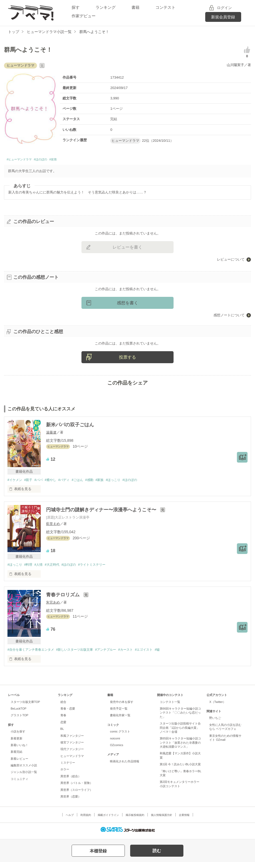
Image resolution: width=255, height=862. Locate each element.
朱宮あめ (53, 604)
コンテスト (165, 7)
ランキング (106, 7)
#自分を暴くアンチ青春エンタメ (32, 652)
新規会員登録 (223, 17)
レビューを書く (127, 248)
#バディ (70, 481)
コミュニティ (19, 781)
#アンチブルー (114, 652)
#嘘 (171, 652)
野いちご (215, 720)
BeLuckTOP (18, 711)
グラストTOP (19, 717)
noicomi (115, 740)
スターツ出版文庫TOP (25, 704)
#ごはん (85, 481)
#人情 (41, 567)
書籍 (135, 7)
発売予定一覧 (118, 711)
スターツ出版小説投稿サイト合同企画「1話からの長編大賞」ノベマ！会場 (180, 730)
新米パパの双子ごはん (70, 426)
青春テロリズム (63, 597)
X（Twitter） (217, 704)
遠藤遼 (51, 434)
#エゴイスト (156, 652)
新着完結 (16, 754)
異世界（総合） (70, 778)
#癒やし (55, 481)
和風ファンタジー (72, 738)
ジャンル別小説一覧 (24, 774)
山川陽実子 (235, 65)
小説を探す (18, 734)
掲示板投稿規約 (135, 817)
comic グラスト (120, 734)
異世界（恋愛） (70, 799)
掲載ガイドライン (108, 817)
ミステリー (67, 765)
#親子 (30, 481)
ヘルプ (70, 817)
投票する (127, 359)
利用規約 (85, 817)
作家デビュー (84, 16)
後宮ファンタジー (72, 745)
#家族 (109, 481)
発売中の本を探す (121, 704)
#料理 (30, 567)
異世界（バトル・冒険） (76, 785)
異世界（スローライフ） (76, 792)
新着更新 (16, 740)
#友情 (69, 160)
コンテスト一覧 (170, 704)
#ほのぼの (52, 160)
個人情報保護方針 (161, 817)
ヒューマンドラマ (72, 758)
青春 (63, 717)
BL (62, 731)
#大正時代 (57, 567)
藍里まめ (53, 526)
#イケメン (15, 481)
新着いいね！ (19, 747)
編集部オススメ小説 (24, 768)
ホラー (64, 772)
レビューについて (231, 261)
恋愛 (63, 724)
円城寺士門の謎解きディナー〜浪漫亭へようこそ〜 (102, 511)
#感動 (98, 481)
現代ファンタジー (72, 751)
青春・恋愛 (67, 711)
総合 (63, 704)
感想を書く (127, 304)
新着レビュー (19, 761)
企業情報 (184, 817)
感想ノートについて (229, 317)
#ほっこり (125, 481)
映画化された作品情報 (124, 763)
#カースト (136, 652)
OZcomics (116, 747)
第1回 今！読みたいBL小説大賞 (180, 766)
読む (157, 850)
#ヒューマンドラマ (24, 160)
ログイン (224, 8)
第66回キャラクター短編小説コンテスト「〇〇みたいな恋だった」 (180, 715)
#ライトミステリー (100, 567)
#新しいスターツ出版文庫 (80, 652)
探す (76, 7)
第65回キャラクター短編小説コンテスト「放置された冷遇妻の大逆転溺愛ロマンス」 (180, 745)
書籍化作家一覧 (120, 717)
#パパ (41, 481)
